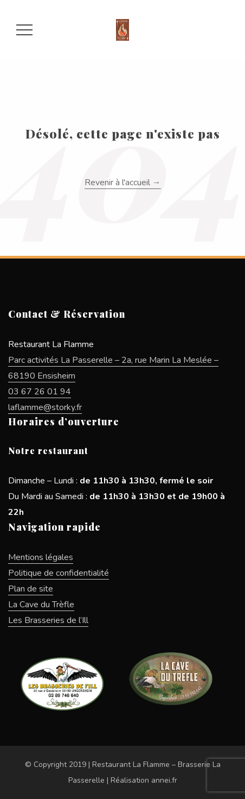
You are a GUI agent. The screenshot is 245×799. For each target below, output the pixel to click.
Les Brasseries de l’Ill (48, 620)
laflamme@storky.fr (45, 407)
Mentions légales (40, 557)
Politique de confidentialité (58, 573)
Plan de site (30, 589)
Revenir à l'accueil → (123, 182)
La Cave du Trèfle (41, 605)
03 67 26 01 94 (39, 392)
